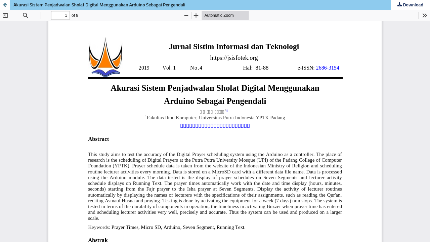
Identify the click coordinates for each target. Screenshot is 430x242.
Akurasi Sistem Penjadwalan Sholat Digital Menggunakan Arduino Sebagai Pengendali (99, 5)
